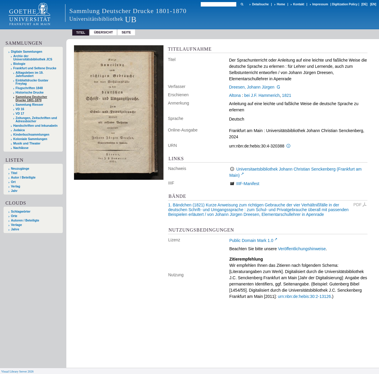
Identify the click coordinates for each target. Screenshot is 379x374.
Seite (126, 32)
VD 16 (20, 109)
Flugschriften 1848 (29, 88)
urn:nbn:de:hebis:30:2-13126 (304, 296)
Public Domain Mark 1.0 (251, 240)
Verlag (15, 186)
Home (281, 4)
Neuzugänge (20, 168)
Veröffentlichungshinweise (302, 248)
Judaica (19, 130)
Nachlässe (20, 148)
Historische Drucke (30, 92)
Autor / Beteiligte (23, 177)
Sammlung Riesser (30, 104)
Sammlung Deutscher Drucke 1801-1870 (31, 98)
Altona (235, 95)
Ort (13, 182)
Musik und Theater (27, 143)
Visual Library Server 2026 (17, 371)
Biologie (19, 63)
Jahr (14, 190)
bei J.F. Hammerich (262, 95)
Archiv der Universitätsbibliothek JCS (32, 57)
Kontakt (298, 4)
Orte (14, 216)
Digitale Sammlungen (26, 51)
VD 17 (20, 113)
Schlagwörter (20, 211)
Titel (14, 173)
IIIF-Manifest (247, 183)
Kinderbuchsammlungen (31, 134)
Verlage (16, 225)
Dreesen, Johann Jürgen (251, 87)
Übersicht (103, 32)
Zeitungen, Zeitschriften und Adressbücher (36, 119)
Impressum (320, 4)
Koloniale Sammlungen (30, 139)
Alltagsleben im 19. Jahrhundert (30, 74)
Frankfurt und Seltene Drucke (35, 68)
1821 (286, 95)
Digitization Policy (344, 4)
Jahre (15, 229)
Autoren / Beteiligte (25, 220)
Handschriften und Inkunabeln (35, 125)
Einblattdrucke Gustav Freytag (32, 82)
